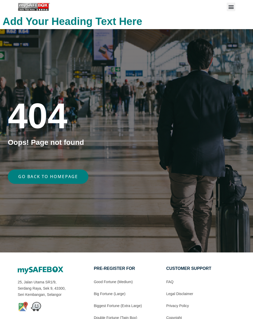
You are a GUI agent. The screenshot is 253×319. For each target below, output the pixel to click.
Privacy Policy (177, 306)
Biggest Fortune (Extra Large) (118, 306)
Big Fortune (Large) (109, 294)
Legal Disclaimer (179, 294)
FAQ (170, 282)
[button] (231, 7)
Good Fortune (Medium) (113, 282)
